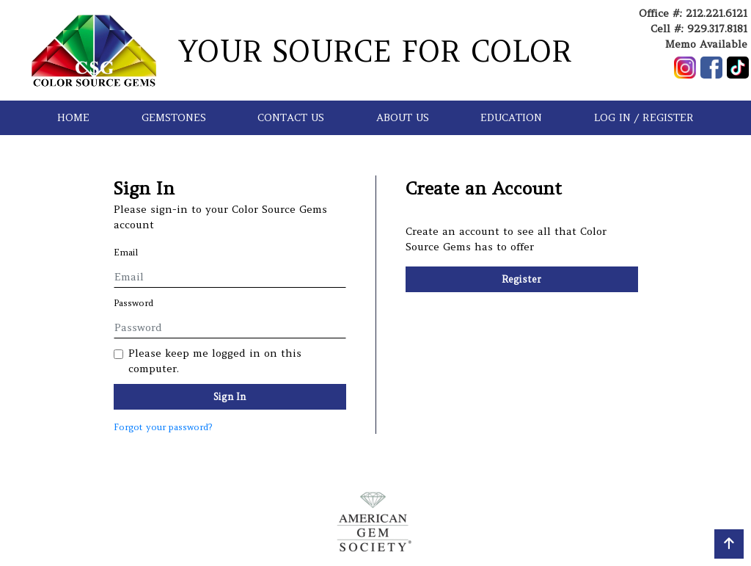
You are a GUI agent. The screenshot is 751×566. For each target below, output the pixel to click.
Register (521, 279)
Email (126, 252)
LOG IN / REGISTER (644, 117)
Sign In (229, 397)
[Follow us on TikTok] (738, 68)
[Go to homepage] (94, 50)
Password (133, 302)
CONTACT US (290, 117)
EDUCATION (511, 117)
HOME (73, 117)
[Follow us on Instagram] (685, 68)
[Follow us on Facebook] (711, 68)
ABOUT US (402, 117)
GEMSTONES (174, 117)
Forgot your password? (163, 426)
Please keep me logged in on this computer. (214, 361)
